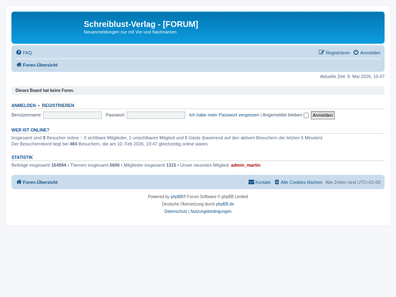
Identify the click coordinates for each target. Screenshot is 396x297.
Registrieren (58, 105)
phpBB (177, 196)
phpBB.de (225, 204)
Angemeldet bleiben (286, 114)
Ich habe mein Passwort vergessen (224, 114)
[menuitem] (24, 53)
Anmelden (23, 105)
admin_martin (245, 165)
